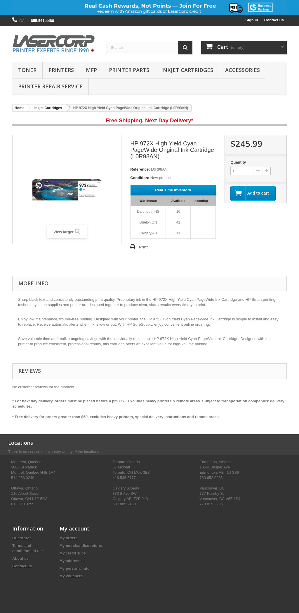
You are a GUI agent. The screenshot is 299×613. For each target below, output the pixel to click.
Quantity (238, 162)
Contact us (274, 20)
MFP (91, 69)
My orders (69, 538)
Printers (61, 69)
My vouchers (71, 576)
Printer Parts (129, 69)
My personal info (75, 568)
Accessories (242, 69)
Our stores (22, 538)
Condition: (139, 178)
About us (20, 558)
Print (143, 247)
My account (74, 528)
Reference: (140, 169)
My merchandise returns (81, 545)
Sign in (251, 20)
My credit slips (73, 553)
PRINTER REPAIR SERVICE (50, 86)
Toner (27, 69)
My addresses (72, 561)
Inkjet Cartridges (187, 69)
